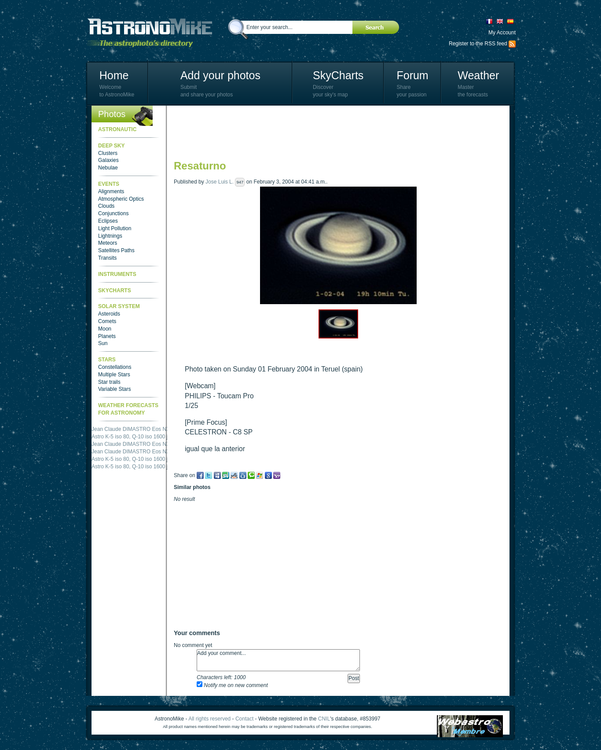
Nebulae (108, 168)
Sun (102, 343)
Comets (107, 321)
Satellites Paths (116, 250)
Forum (412, 75)
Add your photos (220, 75)
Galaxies (108, 160)
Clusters (107, 153)
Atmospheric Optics (121, 199)
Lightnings (110, 236)
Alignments (111, 191)
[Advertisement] (334, 132)
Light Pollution (114, 228)
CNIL (324, 719)
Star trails (109, 382)
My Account (502, 32)
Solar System (119, 306)
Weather (478, 75)
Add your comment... (278, 660)
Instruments (117, 274)
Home (114, 75)
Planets (107, 336)
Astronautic (117, 129)
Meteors (107, 243)
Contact (244, 719)
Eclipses (108, 221)
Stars (107, 360)
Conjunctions (113, 213)
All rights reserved (209, 719)
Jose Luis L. (219, 182)
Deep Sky (111, 146)
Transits (107, 258)
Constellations (114, 367)
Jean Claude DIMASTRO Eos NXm (133, 429)
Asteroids (109, 314)
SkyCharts (338, 75)
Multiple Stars (114, 374)
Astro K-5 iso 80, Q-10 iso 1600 (128, 437)
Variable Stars (114, 389)
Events (108, 184)
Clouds (106, 206)
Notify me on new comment (232, 685)
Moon (104, 329)
